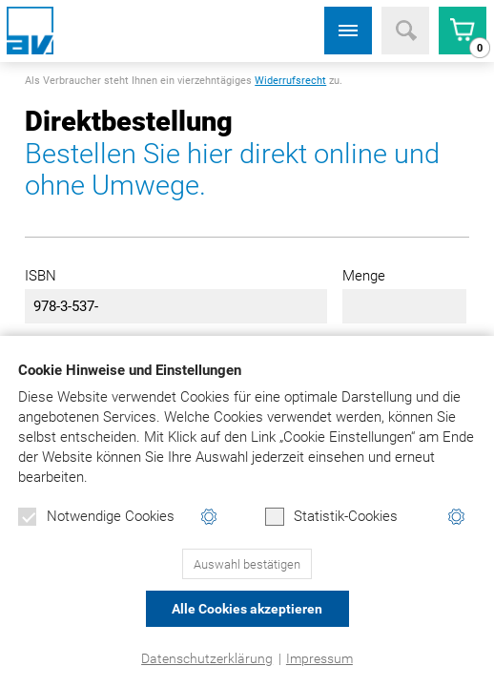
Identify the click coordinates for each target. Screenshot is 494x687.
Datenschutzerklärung (207, 658)
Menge (363, 275)
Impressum (319, 658)
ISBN (40, 275)
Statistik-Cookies (331, 517)
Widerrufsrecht (290, 80)
